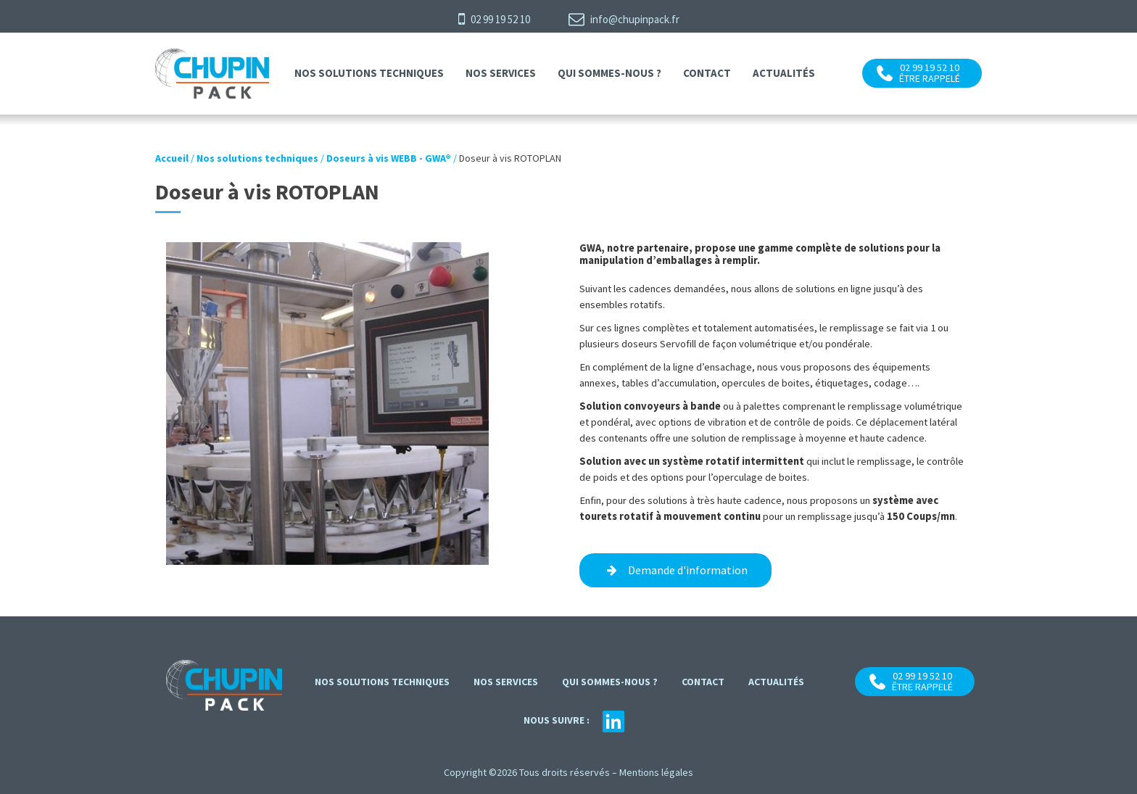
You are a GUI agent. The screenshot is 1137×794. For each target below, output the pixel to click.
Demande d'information (688, 570)
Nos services (501, 73)
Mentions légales (656, 772)
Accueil (172, 158)
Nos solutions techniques (369, 73)
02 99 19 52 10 (494, 19)
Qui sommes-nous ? (609, 73)
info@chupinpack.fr (623, 19)
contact (707, 73)
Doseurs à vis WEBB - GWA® (388, 158)
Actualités (784, 73)
